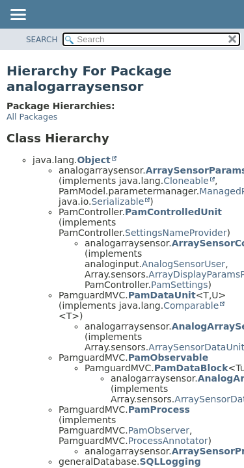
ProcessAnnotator (168, 441)
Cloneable (186, 181)
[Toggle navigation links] (18, 15)
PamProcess (159, 409)
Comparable (191, 305)
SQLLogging (169, 461)
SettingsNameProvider (175, 233)
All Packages (32, 117)
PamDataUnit (162, 295)
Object (93, 160)
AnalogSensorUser (183, 264)
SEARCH (42, 39)
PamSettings (179, 285)
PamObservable (168, 357)
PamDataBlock (191, 368)
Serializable (117, 201)
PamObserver (158, 430)
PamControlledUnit (173, 212)
